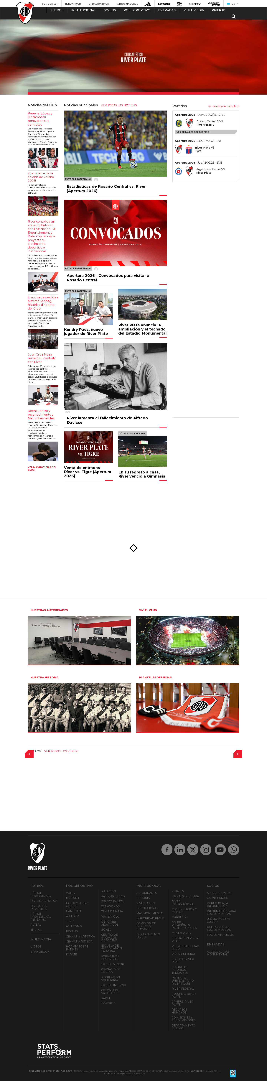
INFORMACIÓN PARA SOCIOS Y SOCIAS (221, 912)
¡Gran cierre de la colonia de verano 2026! (41, 177)
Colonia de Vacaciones (110, 992)
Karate (71, 954)
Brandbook (40, 951)
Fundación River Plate (185, 940)
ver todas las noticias (119, 105)
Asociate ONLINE (220, 893)
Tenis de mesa (112, 911)
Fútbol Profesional (41, 894)
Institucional (147, 908)
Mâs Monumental (150, 913)
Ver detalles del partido (193, 132)
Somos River (50, 3)
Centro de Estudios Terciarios (180, 970)
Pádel (106, 998)
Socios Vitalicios (220, 935)
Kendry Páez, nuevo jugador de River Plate (86, 332)
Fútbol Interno (113, 985)
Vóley (70, 893)
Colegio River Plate (183, 960)
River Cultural (184, 954)
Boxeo (106, 929)
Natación (108, 891)
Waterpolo (110, 916)
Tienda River (73, 3)
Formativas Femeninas (110, 958)
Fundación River (98, 3)
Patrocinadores (127, 3)
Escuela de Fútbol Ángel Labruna (112, 948)
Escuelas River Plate (184, 995)
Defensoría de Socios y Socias (219, 928)
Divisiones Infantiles (39, 907)
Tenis (70, 921)
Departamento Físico (148, 936)
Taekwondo (110, 906)
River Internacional (183, 903)
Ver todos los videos (61, 751)
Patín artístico (113, 896)
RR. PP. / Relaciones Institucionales (184, 925)
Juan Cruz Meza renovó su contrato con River (42, 358)
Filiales (178, 891)
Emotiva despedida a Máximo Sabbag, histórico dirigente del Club (43, 303)
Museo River (182, 933)
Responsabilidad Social (185, 948)
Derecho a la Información (217, 904)
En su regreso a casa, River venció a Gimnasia (141, 474)
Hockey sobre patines (77, 948)
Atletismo (74, 926)
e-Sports (108, 1003)
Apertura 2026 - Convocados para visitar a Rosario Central (108, 277)
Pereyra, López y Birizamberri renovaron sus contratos (40, 119)
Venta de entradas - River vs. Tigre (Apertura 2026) (87, 472)
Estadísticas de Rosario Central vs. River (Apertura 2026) (106, 188)
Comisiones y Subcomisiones (184, 1019)
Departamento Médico (183, 1027)
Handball (74, 911)
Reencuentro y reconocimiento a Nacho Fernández (41, 414)
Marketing (180, 917)
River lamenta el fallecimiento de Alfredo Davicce (107, 420)
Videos (36, 946)
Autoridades (146, 893)
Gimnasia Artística (80, 936)
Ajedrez (72, 916)
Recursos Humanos (179, 1011)
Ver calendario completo (223, 106)
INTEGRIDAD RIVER (150, 918)
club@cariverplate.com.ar (131, 1073)
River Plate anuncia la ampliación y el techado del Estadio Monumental (142, 329)
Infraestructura (185, 896)
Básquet (72, 898)
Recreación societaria (110, 979)
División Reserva (44, 901)
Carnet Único (217, 898)
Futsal (36, 924)
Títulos (36, 930)
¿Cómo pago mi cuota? (218, 920)
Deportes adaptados (109, 923)
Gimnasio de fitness (111, 971)
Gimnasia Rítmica (79, 941)
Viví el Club (145, 903)
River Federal (183, 988)
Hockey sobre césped (77, 904)
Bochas (72, 931)
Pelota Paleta (112, 901)
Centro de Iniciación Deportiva (109, 937)
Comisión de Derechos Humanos (146, 926)
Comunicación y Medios (184, 911)
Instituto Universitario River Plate (183, 980)
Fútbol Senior (112, 964)
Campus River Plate (182, 1003)
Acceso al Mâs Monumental (218, 953)
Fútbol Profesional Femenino (41, 916)
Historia (143, 898)
